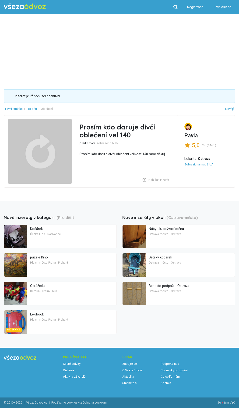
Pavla (191, 135)
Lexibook (37, 314)
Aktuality (128, 376)
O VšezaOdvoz (132, 370)
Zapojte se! (129, 363)
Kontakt (166, 383)
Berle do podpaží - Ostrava (169, 286)
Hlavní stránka (13, 109)
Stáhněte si (129, 383)
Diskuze (68, 370)
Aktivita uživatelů (74, 376)
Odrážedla (37, 286)
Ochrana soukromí (95, 402)
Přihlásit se (223, 7)
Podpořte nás (170, 363)
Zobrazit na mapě (196, 164)
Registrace (195, 7)
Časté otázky (72, 363)
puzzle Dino (39, 257)
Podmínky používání (174, 370)
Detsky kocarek (160, 257)
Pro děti (32, 109)
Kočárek (36, 229)
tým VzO (229, 402)
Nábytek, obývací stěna (166, 229)
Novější (230, 109)
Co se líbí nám (170, 376)
